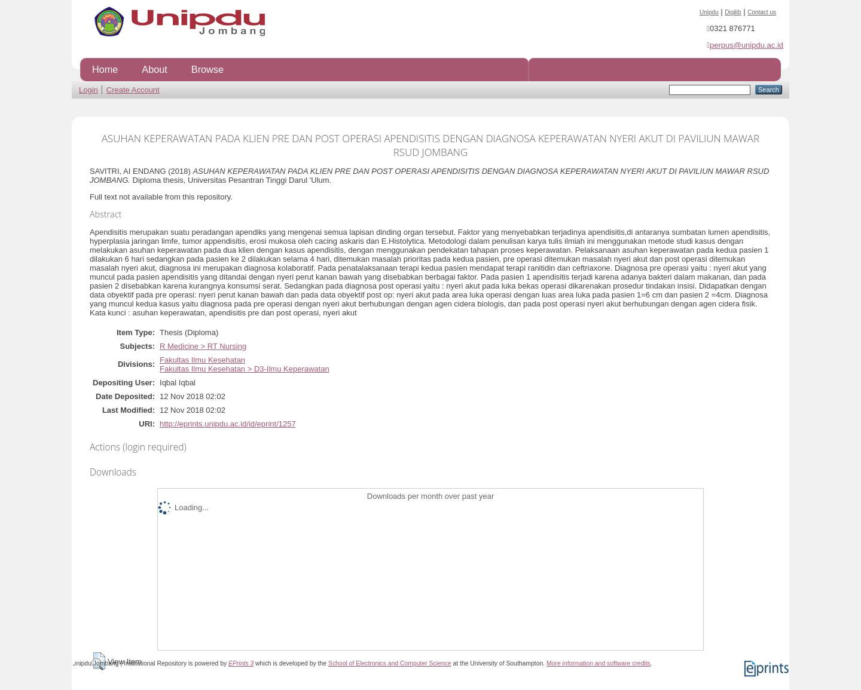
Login (88, 89)
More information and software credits (598, 663)
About (154, 69)
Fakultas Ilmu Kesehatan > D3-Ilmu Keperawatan (244, 368)
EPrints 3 (241, 663)
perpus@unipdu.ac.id (746, 45)
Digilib (733, 12)
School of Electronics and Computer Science (389, 663)
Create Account (133, 89)
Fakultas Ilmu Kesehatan (202, 359)
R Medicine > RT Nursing (203, 346)
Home (105, 69)
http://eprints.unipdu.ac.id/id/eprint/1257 (228, 423)
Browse (207, 69)
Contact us (761, 12)
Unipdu (709, 12)
